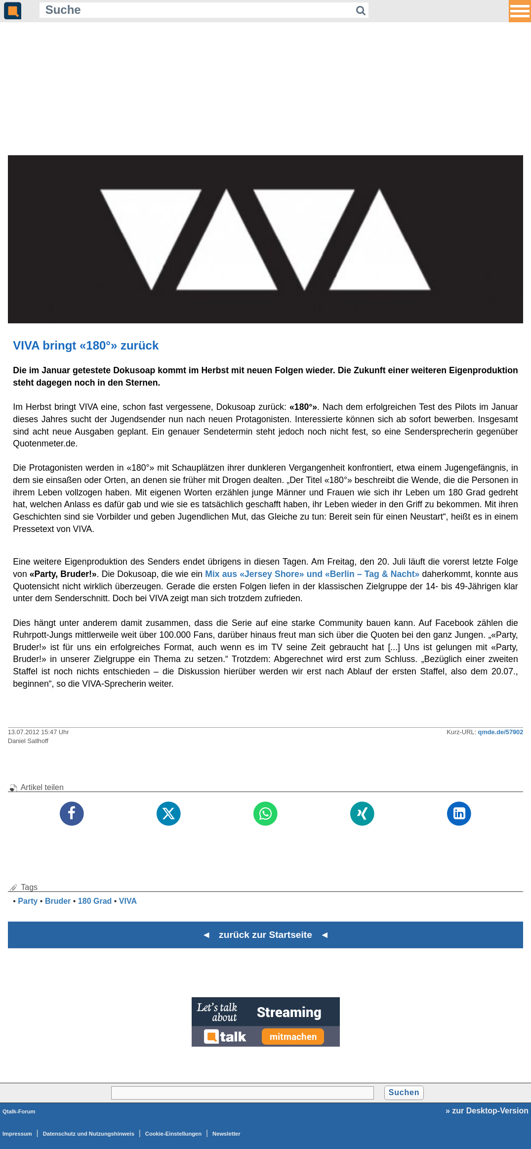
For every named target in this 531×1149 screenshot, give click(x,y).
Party (28, 901)
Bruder (58, 901)
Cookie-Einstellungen (173, 1134)
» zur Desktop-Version (487, 1110)
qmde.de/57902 (501, 732)
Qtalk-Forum (19, 1111)
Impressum (17, 1134)
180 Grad (95, 901)
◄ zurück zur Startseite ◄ (265, 934)
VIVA (128, 901)
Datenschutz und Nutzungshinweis (88, 1134)
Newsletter (226, 1134)
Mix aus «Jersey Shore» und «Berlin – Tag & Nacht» (312, 574)
